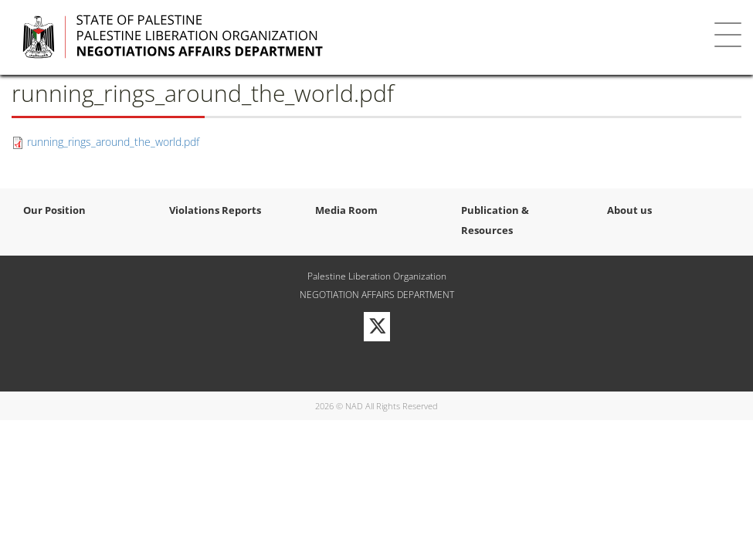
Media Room (346, 210)
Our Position (54, 210)
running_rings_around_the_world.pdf (113, 141)
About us (629, 210)
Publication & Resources (495, 220)
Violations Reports (215, 210)
